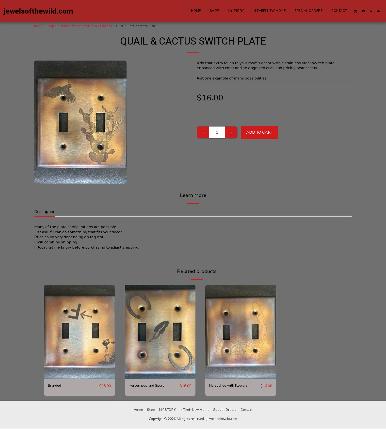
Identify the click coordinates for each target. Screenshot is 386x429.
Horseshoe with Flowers (231, 386)
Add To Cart (259, 132)
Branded (55, 386)
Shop (50, 26)
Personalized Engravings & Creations (85, 26)
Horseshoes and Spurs (149, 386)
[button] (355, 11)
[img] (79, 332)
